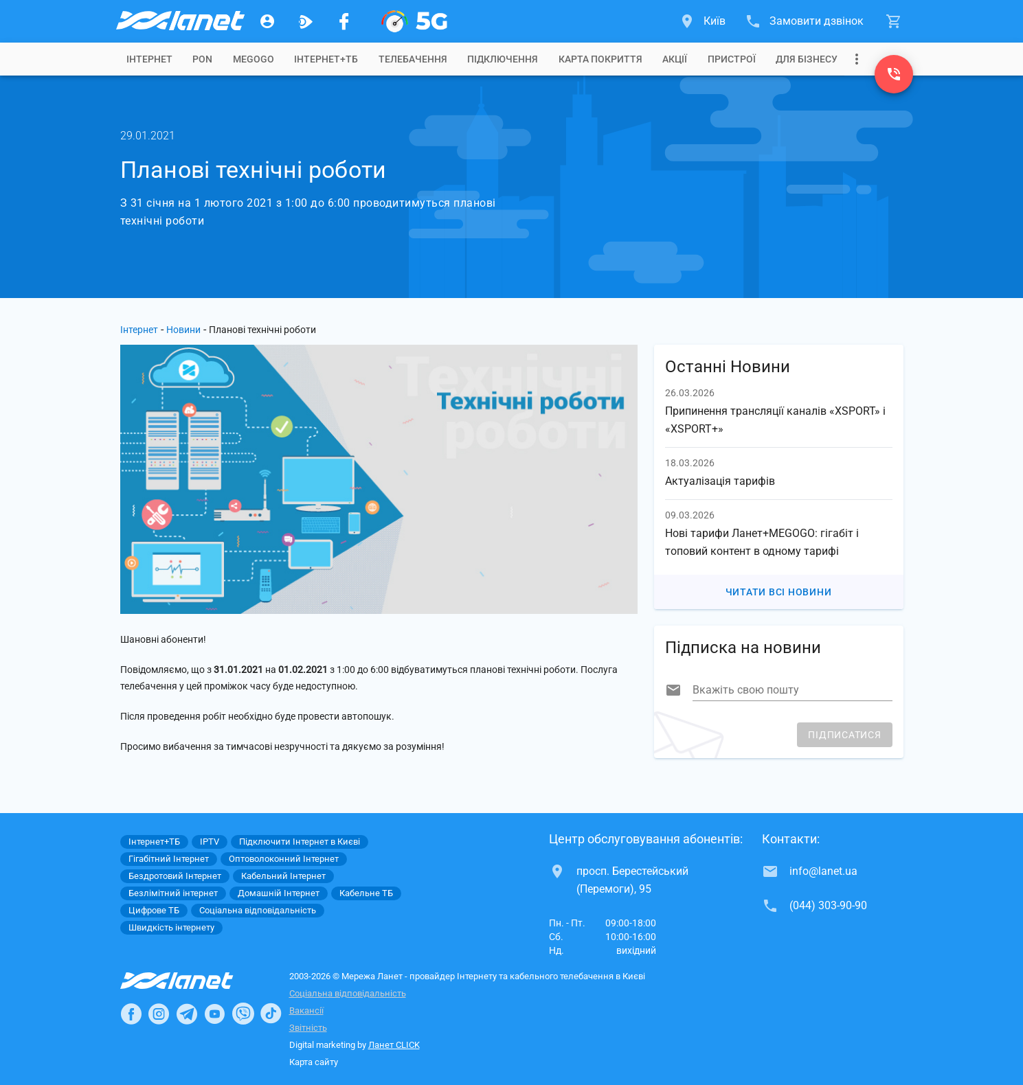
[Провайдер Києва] (179, 21)
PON (202, 59)
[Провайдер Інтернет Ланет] (192, 981)
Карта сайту (313, 1062)
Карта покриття (600, 59)
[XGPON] (414, 21)
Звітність (308, 1028)
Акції (674, 59)
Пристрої (732, 59)
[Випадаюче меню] (856, 59)
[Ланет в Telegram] (187, 1014)
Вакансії (306, 1010)
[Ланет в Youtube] (214, 1014)
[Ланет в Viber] (243, 1014)
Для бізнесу (806, 59)
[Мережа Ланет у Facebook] (344, 21)
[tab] (149, 59)
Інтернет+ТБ (326, 59)
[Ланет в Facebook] (131, 1014)
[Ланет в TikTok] (271, 1014)
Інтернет (139, 329)
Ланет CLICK (394, 1045)
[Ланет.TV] (305, 21)
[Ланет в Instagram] (159, 1014)
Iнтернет (149, 59)
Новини (183, 329)
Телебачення (413, 59)
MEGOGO (253, 59)
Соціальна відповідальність (347, 993)
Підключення (502, 59)
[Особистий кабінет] (267, 21)
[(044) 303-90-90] (894, 74)
